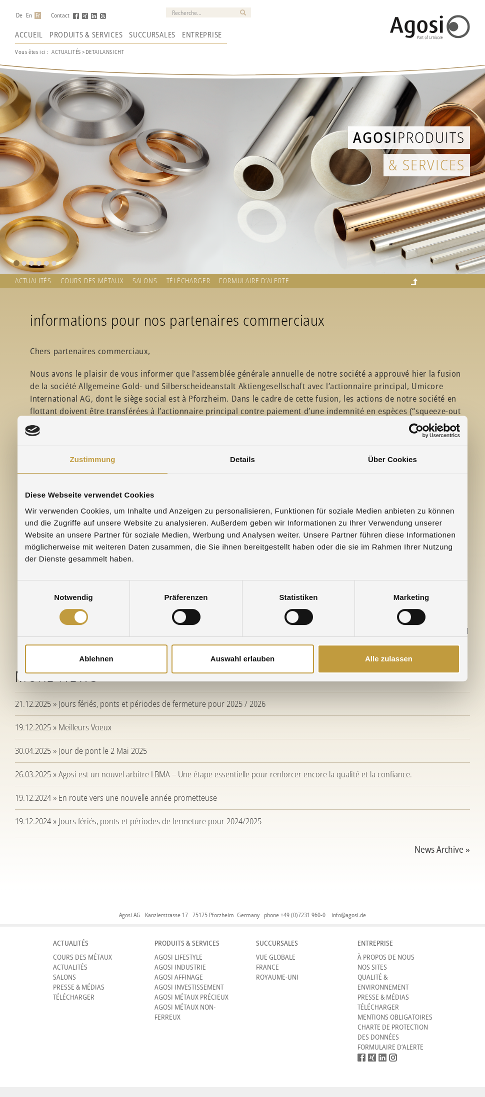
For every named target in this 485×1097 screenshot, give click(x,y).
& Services (426, 164)
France (267, 967)
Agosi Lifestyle (178, 957)
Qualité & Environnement (383, 982)
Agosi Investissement (189, 987)
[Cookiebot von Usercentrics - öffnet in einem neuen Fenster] (416, 430)
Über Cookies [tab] (392, 459)
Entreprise (202, 34)
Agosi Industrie (180, 967)
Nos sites (372, 967)
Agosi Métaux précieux (191, 997)
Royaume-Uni (277, 977)
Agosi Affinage (178, 977)
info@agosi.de (349, 915)
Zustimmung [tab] (93, 459)
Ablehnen (96, 658)
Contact (60, 15)
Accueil (29, 34)
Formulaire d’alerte (254, 280)
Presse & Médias (78, 987)
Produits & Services (86, 34)
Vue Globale (276, 957)
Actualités (66, 51)
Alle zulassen (388, 658)
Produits (409, 137)
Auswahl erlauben (242, 658)
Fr (38, 15)
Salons (145, 280)
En (29, 15)
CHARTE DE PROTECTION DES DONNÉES (393, 1032)
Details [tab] (242, 459)
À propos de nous (386, 957)
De (19, 15)
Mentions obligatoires (395, 1017)
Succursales (152, 34)
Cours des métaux (92, 280)
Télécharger (188, 280)
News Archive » (442, 849)
